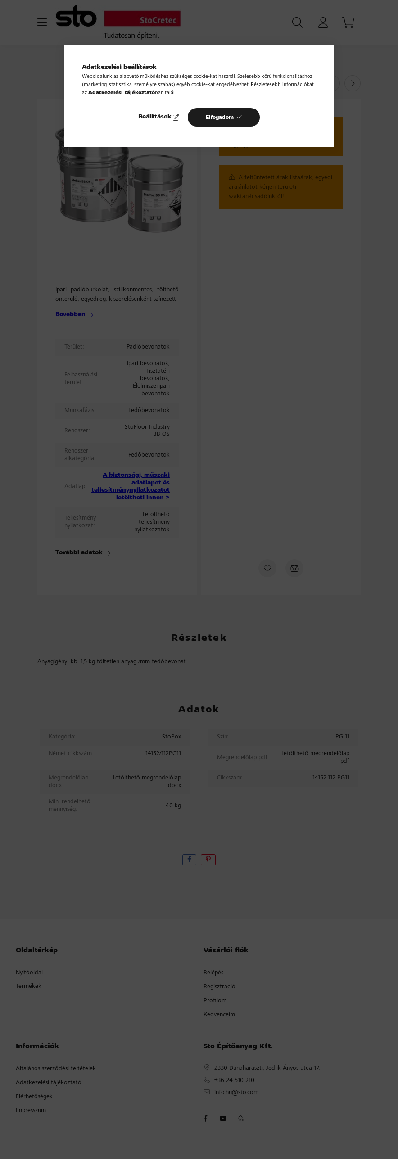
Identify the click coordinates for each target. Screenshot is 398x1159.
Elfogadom (220, 117)
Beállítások (155, 117)
